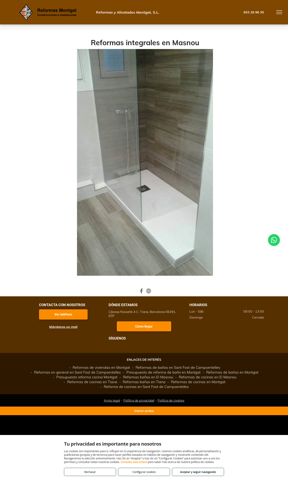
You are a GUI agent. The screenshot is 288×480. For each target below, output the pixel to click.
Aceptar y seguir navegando (198, 472)
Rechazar (90, 472)
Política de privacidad (138, 400)
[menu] (279, 12)
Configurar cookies (144, 472)
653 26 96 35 (254, 12)
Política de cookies (171, 400)
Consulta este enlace (134, 462)
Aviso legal (112, 400)
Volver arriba (144, 411)
